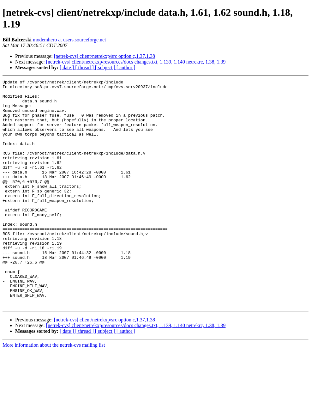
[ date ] (67, 67)
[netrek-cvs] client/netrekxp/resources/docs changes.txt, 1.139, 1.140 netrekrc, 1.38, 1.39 (136, 61)
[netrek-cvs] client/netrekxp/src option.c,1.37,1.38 (104, 56)
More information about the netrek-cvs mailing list (54, 390)
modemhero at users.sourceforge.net (69, 39)
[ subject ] (106, 67)
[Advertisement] (282, 95)
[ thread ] (85, 67)
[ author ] (126, 67)
